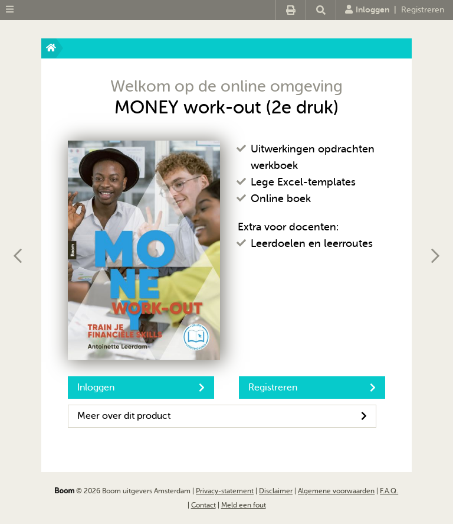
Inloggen (367, 9)
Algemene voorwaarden (336, 491)
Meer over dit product (222, 416)
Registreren (422, 9)
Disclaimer (276, 491)
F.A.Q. (389, 491)
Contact (203, 505)
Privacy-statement (225, 491)
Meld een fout (243, 505)
